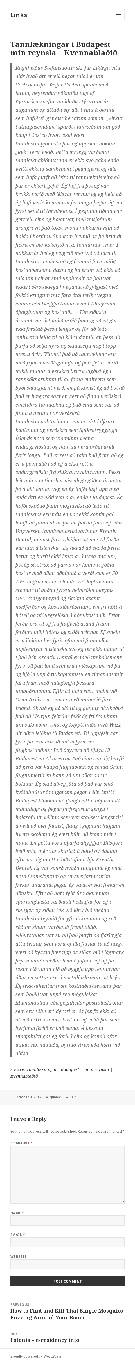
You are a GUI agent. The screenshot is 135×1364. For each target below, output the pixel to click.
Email (17, 1234)
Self (73, 1097)
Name (17, 1212)
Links (18, 14)
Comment (21, 1143)
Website (18, 1256)
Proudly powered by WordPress (36, 1356)
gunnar (55, 1097)
